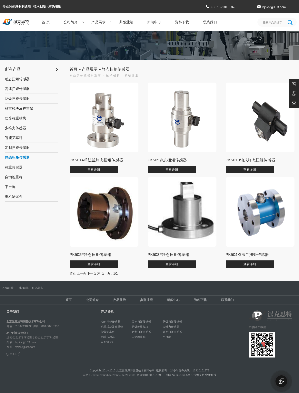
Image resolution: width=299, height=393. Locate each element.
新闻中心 (154, 22)
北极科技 (24, 287)
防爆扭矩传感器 (17, 99)
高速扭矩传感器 (17, 89)
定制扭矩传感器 (17, 148)
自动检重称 (14, 177)
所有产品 (13, 69)
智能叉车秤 (14, 138)
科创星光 (37, 287)
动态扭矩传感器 (17, 79)
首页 (73, 69)
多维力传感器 (15, 128)
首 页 (46, 22)
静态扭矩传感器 (17, 157)
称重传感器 (14, 167)
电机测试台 (14, 197)
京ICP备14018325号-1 (179, 375)
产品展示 (98, 22)
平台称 (10, 187)
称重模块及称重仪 (19, 108)
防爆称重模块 (15, 118)
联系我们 (210, 22)
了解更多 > (13, 353)
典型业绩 (126, 22)
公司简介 (71, 22)
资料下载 (182, 22)
